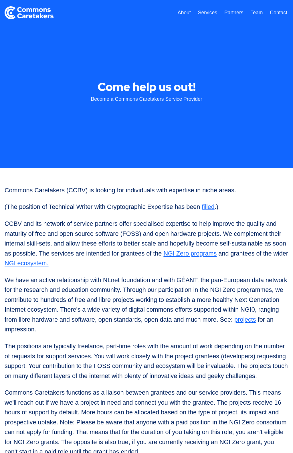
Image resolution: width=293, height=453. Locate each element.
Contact (278, 12)
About (184, 12)
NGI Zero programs (190, 253)
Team (256, 12)
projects (245, 319)
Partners (233, 12)
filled (208, 206)
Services (207, 12)
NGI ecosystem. (27, 263)
